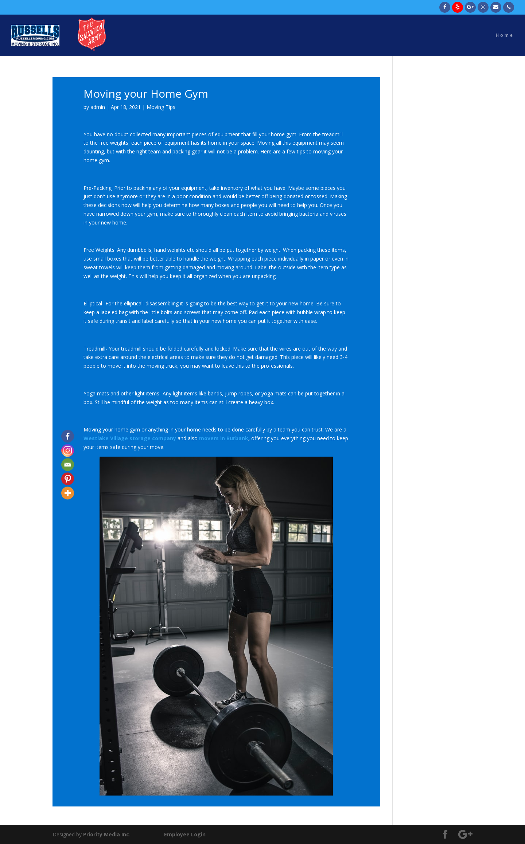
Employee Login (185, 834)
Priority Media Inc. (106, 834)
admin (97, 106)
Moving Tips (161, 106)
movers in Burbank (223, 438)
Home (505, 35)
